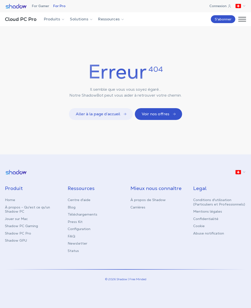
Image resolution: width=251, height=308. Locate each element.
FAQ (71, 236)
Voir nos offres (159, 114)
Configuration (79, 229)
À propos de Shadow (148, 200)
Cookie (199, 226)
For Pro (59, 6)
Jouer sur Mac (16, 219)
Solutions (81, 19)
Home (10, 200)
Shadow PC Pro (18, 233)
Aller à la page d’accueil (101, 114)
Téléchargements (82, 214)
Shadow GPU (16, 240)
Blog (71, 207)
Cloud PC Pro (21, 19)
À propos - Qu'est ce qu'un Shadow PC (27, 209)
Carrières (137, 207)
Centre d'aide (79, 200)
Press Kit (75, 222)
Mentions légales (207, 211)
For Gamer (40, 6)
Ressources (111, 19)
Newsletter (77, 243)
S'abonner (223, 19)
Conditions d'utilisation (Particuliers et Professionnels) (219, 202)
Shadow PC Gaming (21, 226)
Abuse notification (208, 233)
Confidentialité (205, 219)
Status (73, 251)
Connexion (220, 6)
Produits (54, 19)
